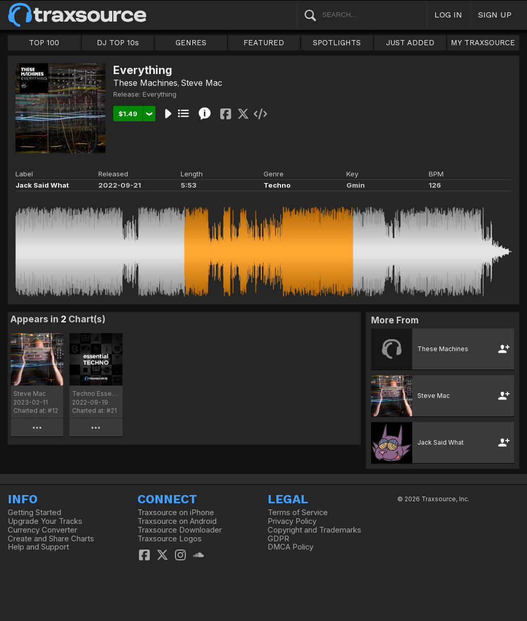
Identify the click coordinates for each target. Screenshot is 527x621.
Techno (277, 185)
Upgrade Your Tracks (45, 521)
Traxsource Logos (169, 538)
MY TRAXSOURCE (483, 42)
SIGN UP (495, 15)
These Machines (145, 83)
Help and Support (38, 547)
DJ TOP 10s (118, 42)
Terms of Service (298, 512)
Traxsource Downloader (179, 530)
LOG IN (448, 15)
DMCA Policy (290, 547)
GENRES (190, 42)
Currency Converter (42, 530)
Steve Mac (201, 83)
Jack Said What (42, 185)
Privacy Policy (292, 521)
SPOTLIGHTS (337, 42)
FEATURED (263, 42)
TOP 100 (44, 42)
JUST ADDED (410, 42)
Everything (160, 94)
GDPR (278, 538)
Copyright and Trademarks (314, 530)
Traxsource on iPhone (175, 512)
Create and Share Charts (51, 538)
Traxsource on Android (177, 521)
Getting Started (34, 512)
